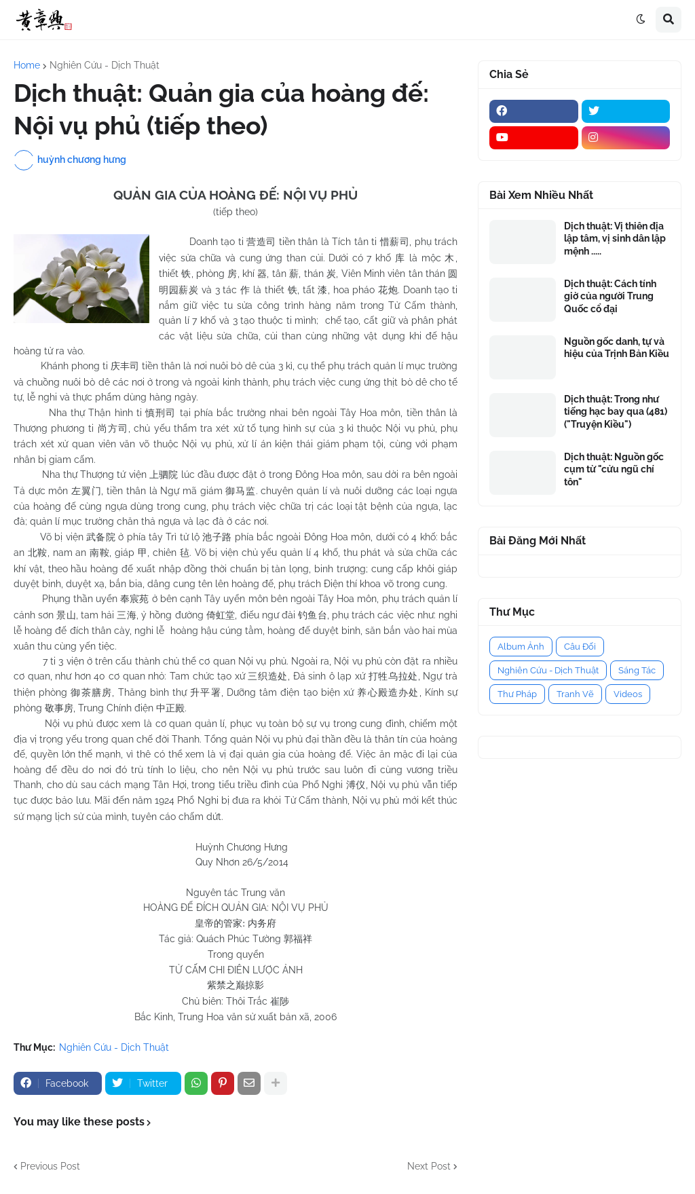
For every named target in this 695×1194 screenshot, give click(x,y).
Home (27, 65)
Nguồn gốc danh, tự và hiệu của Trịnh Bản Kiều (616, 347)
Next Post (429, 1166)
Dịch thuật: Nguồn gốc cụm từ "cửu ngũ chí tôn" (614, 469)
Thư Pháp (517, 694)
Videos (628, 694)
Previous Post (50, 1166)
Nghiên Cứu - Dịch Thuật (104, 65)
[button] (641, 20)
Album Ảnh (520, 646)
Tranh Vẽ (575, 694)
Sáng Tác (637, 670)
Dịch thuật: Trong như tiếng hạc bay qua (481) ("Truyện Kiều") (615, 411)
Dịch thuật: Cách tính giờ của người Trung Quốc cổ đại (610, 296)
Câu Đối (580, 646)
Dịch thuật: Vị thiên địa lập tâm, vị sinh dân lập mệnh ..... (615, 238)
